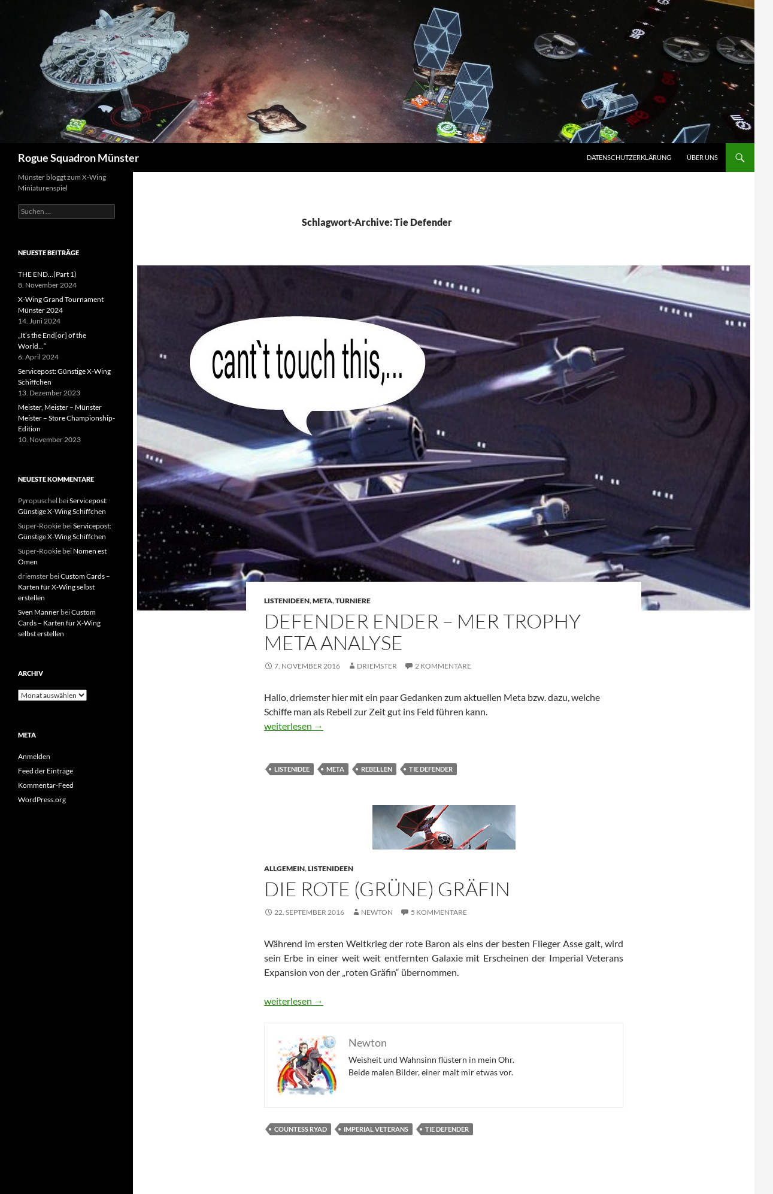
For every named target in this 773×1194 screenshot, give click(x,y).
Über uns (702, 157)
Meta (322, 600)
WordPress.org (42, 799)
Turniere (353, 600)
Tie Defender (431, 769)
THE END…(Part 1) (47, 274)
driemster (377, 665)
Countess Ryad (300, 1129)
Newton (377, 912)
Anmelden (34, 756)
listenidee (292, 769)
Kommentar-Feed (46, 785)
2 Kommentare (443, 665)
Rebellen (376, 769)
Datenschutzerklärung (629, 157)
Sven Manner (38, 611)
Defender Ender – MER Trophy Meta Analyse (422, 632)
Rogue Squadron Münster (78, 157)
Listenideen (287, 600)
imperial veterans (376, 1129)
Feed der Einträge (45, 770)
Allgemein (284, 868)
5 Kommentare (439, 912)
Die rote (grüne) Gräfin (387, 888)
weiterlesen (293, 725)
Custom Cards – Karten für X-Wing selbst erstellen (64, 587)
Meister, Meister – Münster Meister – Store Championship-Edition (66, 418)
